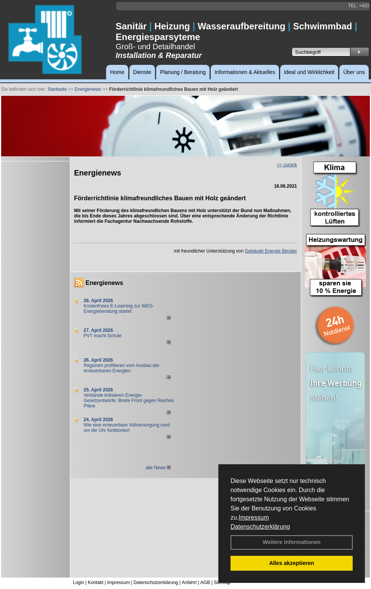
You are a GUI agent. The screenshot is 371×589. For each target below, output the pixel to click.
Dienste (142, 72)
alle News (157, 467)
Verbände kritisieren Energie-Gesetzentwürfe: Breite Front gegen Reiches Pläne (129, 401)
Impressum (254, 517)
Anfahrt (189, 582)
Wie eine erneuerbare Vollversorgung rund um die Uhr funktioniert (126, 427)
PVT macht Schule (102, 335)
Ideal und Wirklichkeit (309, 72)
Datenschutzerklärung (260, 526)
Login (78, 582)
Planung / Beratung (183, 72)
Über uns (354, 72)
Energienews (104, 283)
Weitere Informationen (292, 542)
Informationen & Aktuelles (245, 72)
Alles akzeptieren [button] (291, 563)
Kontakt (95, 582)
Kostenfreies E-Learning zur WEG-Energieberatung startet (119, 308)
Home (117, 72)
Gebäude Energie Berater (271, 251)
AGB (205, 582)
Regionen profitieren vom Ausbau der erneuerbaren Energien (121, 368)
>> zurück (287, 164)
